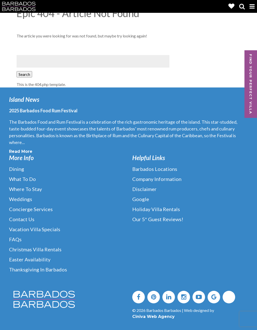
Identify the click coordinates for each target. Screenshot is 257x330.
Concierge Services (31, 209)
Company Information (156, 179)
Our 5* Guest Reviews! (157, 219)
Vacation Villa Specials (34, 229)
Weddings (20, 199)
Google (140, 199)
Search (24, 74)
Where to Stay (25, 189)
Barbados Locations (154, 169)
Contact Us (21, 219)
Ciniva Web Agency (153, 316)
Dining (16, 169)
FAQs (15, 239)
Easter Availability (29, 259)
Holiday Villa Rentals (156, 209)
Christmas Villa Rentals (35, 249)
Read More (20, 151)
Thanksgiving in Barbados (38, 269)
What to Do (22, 179)
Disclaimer (144, 189)
